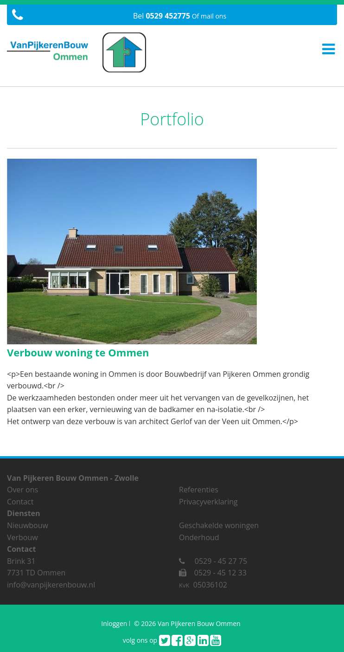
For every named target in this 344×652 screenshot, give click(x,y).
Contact (20, 502)
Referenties (198, 489)
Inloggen (114, 623)
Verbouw (22, 537)
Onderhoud (199, 537)
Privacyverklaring (208, 502)
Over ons (22, 489)
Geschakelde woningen (219, 525)
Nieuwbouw (27, 525)
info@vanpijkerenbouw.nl (51, 585)
